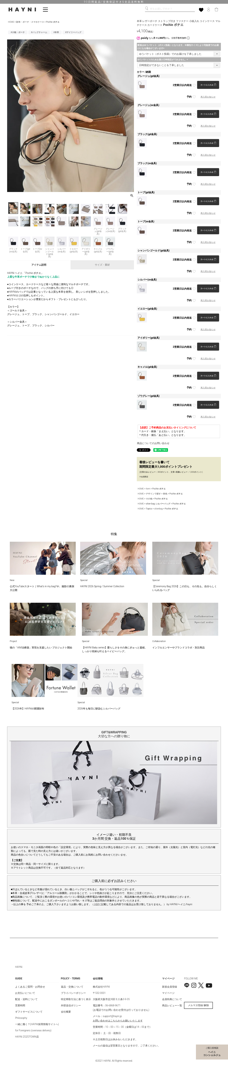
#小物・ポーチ (18, 32)
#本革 (56, 32)
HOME (11, 22)
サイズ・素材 (102, 264)
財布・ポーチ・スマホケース (30, 22)
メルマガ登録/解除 (198, 1005)
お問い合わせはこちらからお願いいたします (118, 1020)
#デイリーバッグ (73, 32)
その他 (149, 498)
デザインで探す (153, 493)
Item (148, 488)
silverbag (158, 508)
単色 (165, 493)
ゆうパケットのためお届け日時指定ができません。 (163, 59)
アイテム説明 (38, 264)
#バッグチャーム (39, 32)
